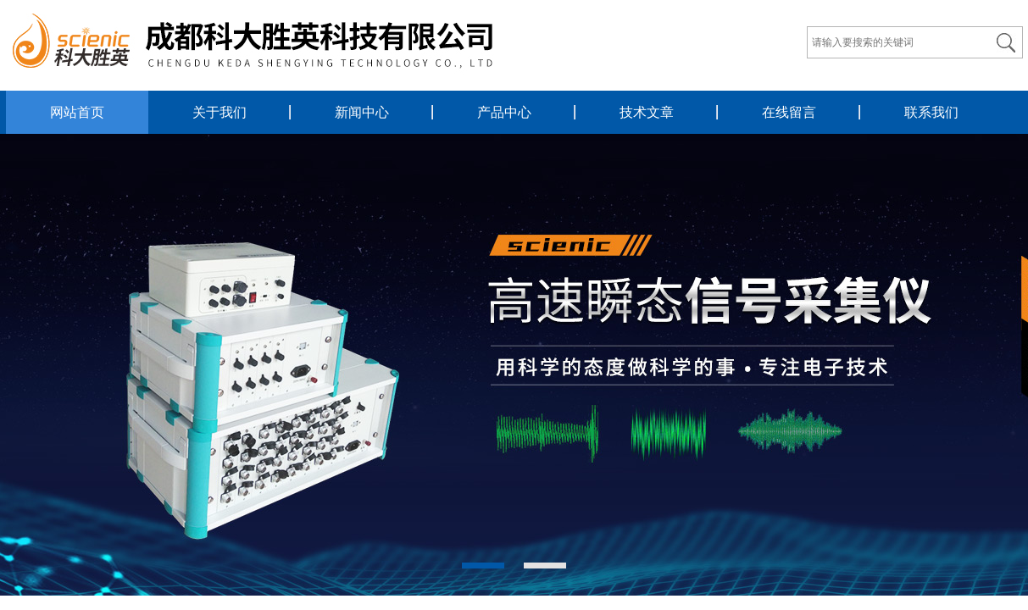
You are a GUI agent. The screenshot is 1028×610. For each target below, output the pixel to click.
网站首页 (77, 112)
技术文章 (647, 112)
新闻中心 (362, 112)
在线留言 (789, 112)
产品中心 (504, 112)
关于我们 (219, 112)
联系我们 (931, 112)
